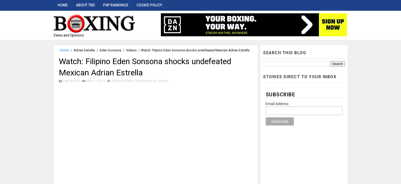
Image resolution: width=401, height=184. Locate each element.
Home (63, 5)
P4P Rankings (115, 5)
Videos (131, 50)
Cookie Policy (149, 5)
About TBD (85, 5)
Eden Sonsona (110, 50)
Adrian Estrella (84, 50)
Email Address (277, 104)
